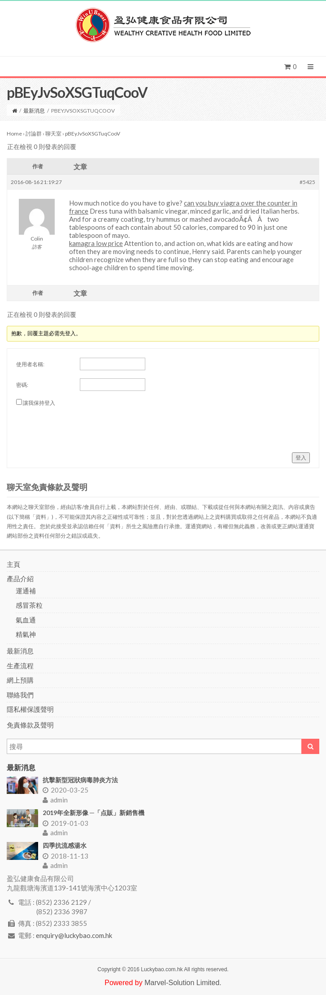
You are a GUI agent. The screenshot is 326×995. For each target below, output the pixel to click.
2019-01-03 (65, 823)
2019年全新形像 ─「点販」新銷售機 (93, 812)
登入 (301, 457)
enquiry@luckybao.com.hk (74, 935)
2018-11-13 (65, 856)
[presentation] (84, 425)
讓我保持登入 (39, 402)
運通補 (26, 591)
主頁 (13, 564)
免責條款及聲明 (30, 725)
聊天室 (53, 133)
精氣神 (26, 634)
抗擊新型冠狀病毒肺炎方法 (80, 780)
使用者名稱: (30, 364)
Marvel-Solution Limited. (183, 982)
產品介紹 (20, 578)
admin (55, 800)
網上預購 (20, 680)
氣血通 (26, 620)
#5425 (307, 182)
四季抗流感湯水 (65, 845)
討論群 (34, 133)
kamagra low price (96, 243)
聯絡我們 (20, 695)
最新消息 (34, 110)
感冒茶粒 (29, 605)
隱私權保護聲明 (30, 709)
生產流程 (20, 666)
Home (14, 133)
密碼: (22, 384)
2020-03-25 (65, 790)
